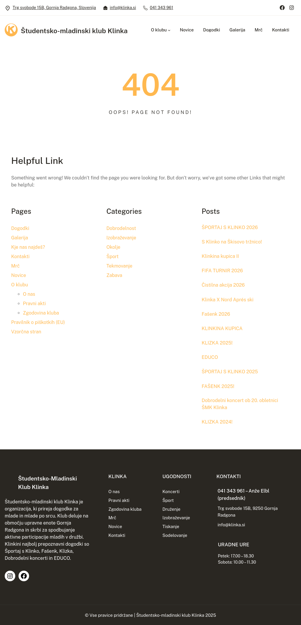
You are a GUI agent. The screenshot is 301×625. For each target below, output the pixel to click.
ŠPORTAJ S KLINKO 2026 (230, 227)
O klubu (19, 285)
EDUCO (210, 356)
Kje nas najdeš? (28, 247)
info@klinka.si (123, 7)
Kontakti (20, 256)
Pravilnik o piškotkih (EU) (38, 322)
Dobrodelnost (121, 228)
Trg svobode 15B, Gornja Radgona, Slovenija (54, 7)
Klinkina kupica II (221, 256)
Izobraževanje (121, 238)
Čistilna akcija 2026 (224, 285)
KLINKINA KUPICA (223, 328)
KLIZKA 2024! (217, 421)
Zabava (114, 275)
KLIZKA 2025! (217, 342)
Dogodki (20, 228)
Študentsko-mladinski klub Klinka (76, 30)
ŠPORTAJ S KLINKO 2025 (231, 371)
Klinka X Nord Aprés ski (228, 299)
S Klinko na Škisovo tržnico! (233, 241)
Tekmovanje (119, 266)
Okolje (113, 247)
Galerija (19, 238)
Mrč (15, 266)
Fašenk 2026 (216, 313)
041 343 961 (161, 7)
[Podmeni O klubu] (169, 30)
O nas (29, 294)
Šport (112, 256)
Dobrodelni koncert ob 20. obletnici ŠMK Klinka (241, 403)
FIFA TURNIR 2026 (223, 270)
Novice (18, 275)
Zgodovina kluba (41, 313)
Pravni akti (34, 303)
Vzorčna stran (26, 332)
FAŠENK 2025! (218, 385)
